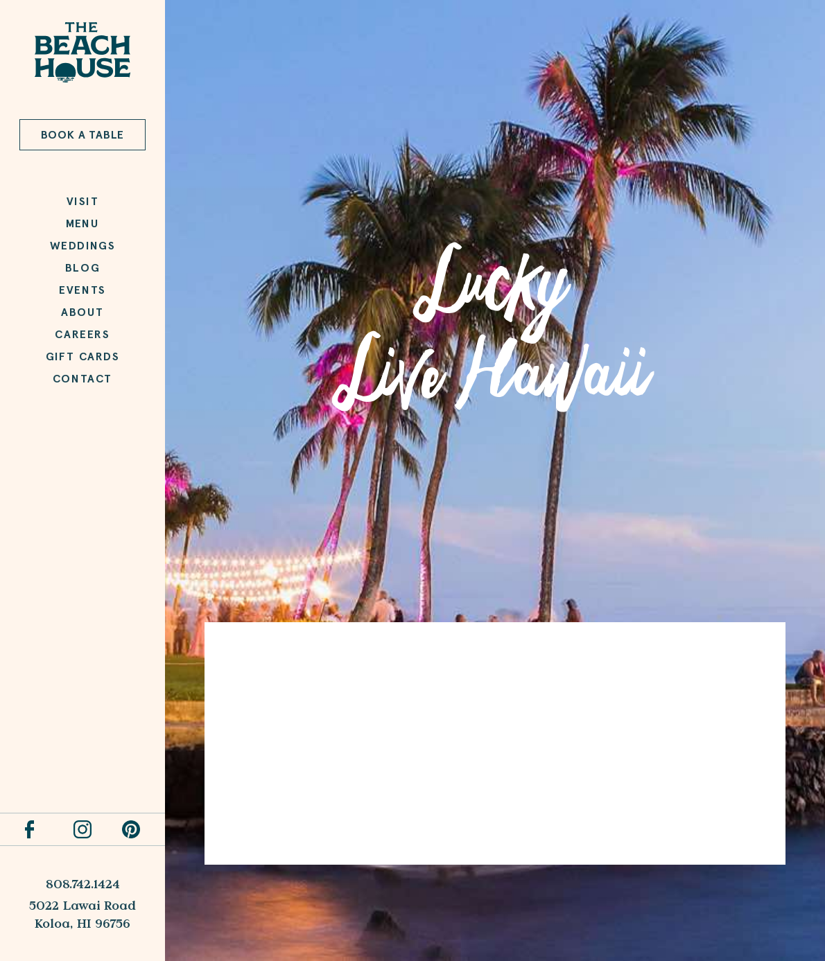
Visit (83, 201)
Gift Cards (83, 356)
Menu (82, 223)
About (82, 312)
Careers (82, 334)
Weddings (83, 245)
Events (82, 290)
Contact (82, 378)
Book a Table (83, 134)
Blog (82, 267)
